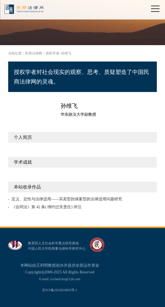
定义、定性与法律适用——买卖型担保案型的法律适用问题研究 (67, 199)
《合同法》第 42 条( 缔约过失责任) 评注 (46, 207)
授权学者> (53, 53)
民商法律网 (33, 53)
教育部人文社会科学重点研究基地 (53, 243)
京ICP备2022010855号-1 (59, 290)
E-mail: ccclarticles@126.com (59, 279)
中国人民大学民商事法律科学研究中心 (56, 248)
